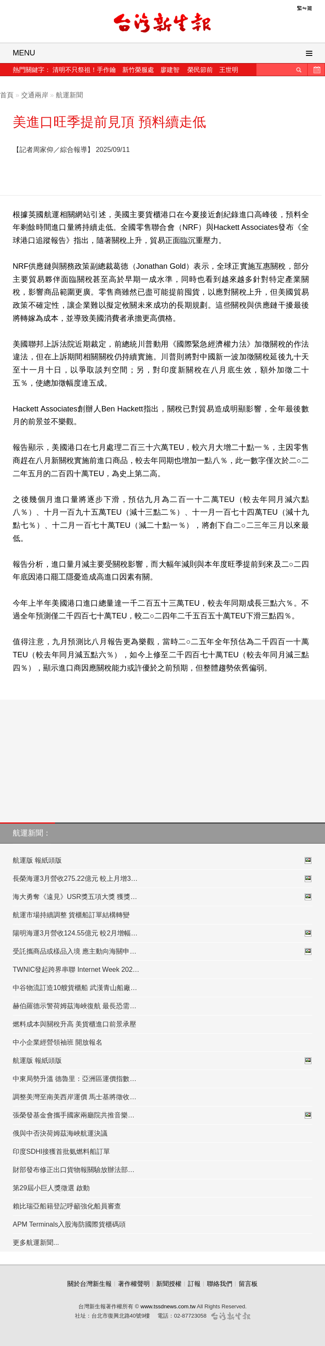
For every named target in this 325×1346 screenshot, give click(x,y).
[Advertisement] (225, 165)
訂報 (194, 1283)
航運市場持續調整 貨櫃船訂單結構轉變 (71, 914)
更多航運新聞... (36, 1242)
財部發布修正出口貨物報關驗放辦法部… (74, 1169)
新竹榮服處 (138, 69)
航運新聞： (32, 833)
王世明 (228, 69)
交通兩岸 (34, 95)
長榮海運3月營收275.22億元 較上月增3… (162, 878)
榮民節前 (200, 69)
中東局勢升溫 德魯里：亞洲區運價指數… (74, 1078)
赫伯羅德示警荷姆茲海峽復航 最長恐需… (74, 1006)
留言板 (248, 1283)
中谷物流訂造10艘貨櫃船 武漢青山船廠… (75, 987)
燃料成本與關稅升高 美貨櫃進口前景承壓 (74, 1024)
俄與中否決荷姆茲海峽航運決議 (60, 1133)
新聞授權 (169, 1283)
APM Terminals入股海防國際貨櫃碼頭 (69, 1224)
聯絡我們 (219, 1283)
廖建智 (169, 69)
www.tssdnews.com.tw (168, 1306)
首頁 (7, 95)
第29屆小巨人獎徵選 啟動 (51, 1188)
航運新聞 (69, 95)
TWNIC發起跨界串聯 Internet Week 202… (76, 969)
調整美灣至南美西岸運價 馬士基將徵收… (74, 1097)
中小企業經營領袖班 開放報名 (57, 1042)
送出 (298, 69)
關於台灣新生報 (89, 1283)
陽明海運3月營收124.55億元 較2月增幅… (162, 933)
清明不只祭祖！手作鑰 (84, 69)
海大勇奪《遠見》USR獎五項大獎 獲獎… (162, 897)
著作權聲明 (134, 1283)
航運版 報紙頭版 (162, 860)
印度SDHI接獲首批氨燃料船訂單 (61, 1151)
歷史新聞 (316, 69)
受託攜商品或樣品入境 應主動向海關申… (162, 951)
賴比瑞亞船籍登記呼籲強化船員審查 (67, 1206)
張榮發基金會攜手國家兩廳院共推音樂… (162, 1115)
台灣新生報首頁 (162, 23)
